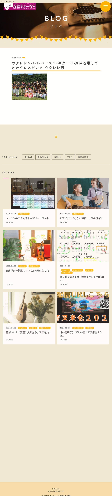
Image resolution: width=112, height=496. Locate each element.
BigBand (28, 158)
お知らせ (57, 158)
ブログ (69, 158)
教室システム (83, 158)
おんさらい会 (43, 158)
